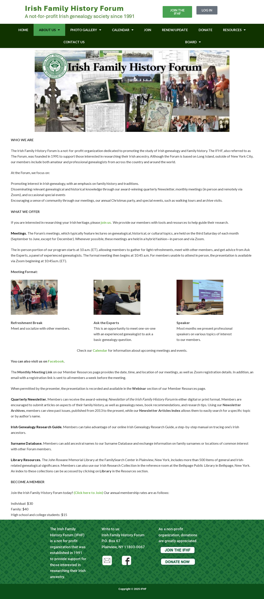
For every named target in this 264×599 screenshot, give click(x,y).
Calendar (122, 30)
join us (106, 222)
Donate (205, 30)
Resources (234, 30)
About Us (49, 30)
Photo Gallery (85, 30)
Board (193, 42)
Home (23, 30)
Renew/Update (175, 30)
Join (147, 30)
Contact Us (73, 42)
